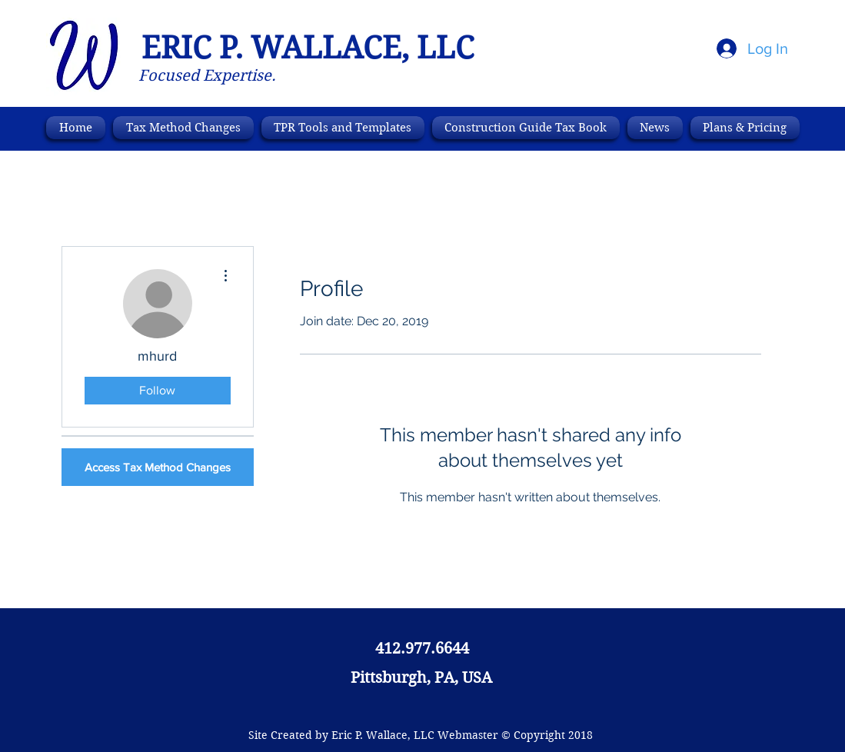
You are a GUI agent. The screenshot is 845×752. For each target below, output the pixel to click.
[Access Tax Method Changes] (158, 467)
